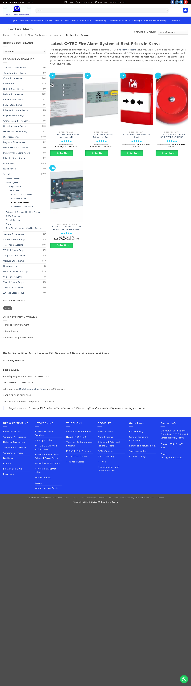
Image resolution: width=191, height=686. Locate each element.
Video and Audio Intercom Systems (79, 443)
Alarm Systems (36, 35)
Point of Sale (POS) (13, 468)
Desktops (8, 458)
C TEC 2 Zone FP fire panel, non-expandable (66, 135)
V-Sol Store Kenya (12, 276)
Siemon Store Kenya (13, 234)
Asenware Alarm (18, 198)
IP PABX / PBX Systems (78, 451)
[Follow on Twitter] (181, 2)
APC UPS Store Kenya (14, 67)
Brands (175, 20)
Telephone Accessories (14, 447)
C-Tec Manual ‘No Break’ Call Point (136, 135)
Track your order (137, 451)
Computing (86, 20)
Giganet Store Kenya (13, 115)
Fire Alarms (55, 35)
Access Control (13, 178)
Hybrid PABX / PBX (76, 436)
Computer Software (13, 452)
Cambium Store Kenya (14, 72)
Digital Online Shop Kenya (32, 388)
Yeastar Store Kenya (13, 287)
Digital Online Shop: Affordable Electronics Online (35, 20)
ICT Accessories (69, 20)
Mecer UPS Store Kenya (15, 147)
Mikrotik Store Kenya (14, 158)
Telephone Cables (75, 461)
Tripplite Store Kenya (14, 255)
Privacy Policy (136, 431)
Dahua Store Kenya (13, 94)
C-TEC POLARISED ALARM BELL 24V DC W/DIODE (172, 135)
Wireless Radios (43, 477)
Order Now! (63, 152)
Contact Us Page (137, 456)
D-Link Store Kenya (13, 88)
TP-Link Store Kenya (14, 250)
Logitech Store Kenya (14, 142)
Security (137, 20)
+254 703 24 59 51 (118, 2)
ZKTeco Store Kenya (13, 292)
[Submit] (166, 10)
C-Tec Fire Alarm (20, 202)
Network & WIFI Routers (47, 463)
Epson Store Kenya (13, 99)
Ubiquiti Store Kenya (13, 260)
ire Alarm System (127, 49)
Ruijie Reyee (9, 168)
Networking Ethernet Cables (45, 470)
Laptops (7, 463)
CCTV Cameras (13, 216)
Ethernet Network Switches (44, 433)
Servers (38, 482)
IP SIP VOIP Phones (76, 456)
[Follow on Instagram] (177, 2)
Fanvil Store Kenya (12, 104)
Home (6, 35)
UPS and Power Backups (156, 20)
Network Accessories (14, 442)
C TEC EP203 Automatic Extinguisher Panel (101, 135)
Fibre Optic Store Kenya (15, 110)
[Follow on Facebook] (172, 2)
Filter (7, 308)
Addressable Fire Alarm (21, 194)
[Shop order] (173, 32)
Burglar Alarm (14, 186)
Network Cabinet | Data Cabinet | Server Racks (47, 456)
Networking (101, 20)
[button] (185, 10)
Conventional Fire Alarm (22, 206)
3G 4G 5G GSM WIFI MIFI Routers (46, 447)
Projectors (8, 474)
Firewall (9, 224)
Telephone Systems (120, 20)
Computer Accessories (14, 436)
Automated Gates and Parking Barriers (23, 212)
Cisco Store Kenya (12, 78)
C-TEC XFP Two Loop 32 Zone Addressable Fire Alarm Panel (66, 228)
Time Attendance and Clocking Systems (24, 228)
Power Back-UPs (12, 431)
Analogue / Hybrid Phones (79, 431)
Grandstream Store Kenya (16, 120)
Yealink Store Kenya (13, 282)
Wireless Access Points (46, 488)
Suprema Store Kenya (14, 239)
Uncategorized (10, 266)
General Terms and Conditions (138, 438)
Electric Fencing (13, 220)
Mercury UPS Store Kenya (16, 152)
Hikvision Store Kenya (14, 126)
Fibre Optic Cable (43, 440)
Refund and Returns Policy (142, 445)
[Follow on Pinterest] (186, 2)
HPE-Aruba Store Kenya (15, 131)
